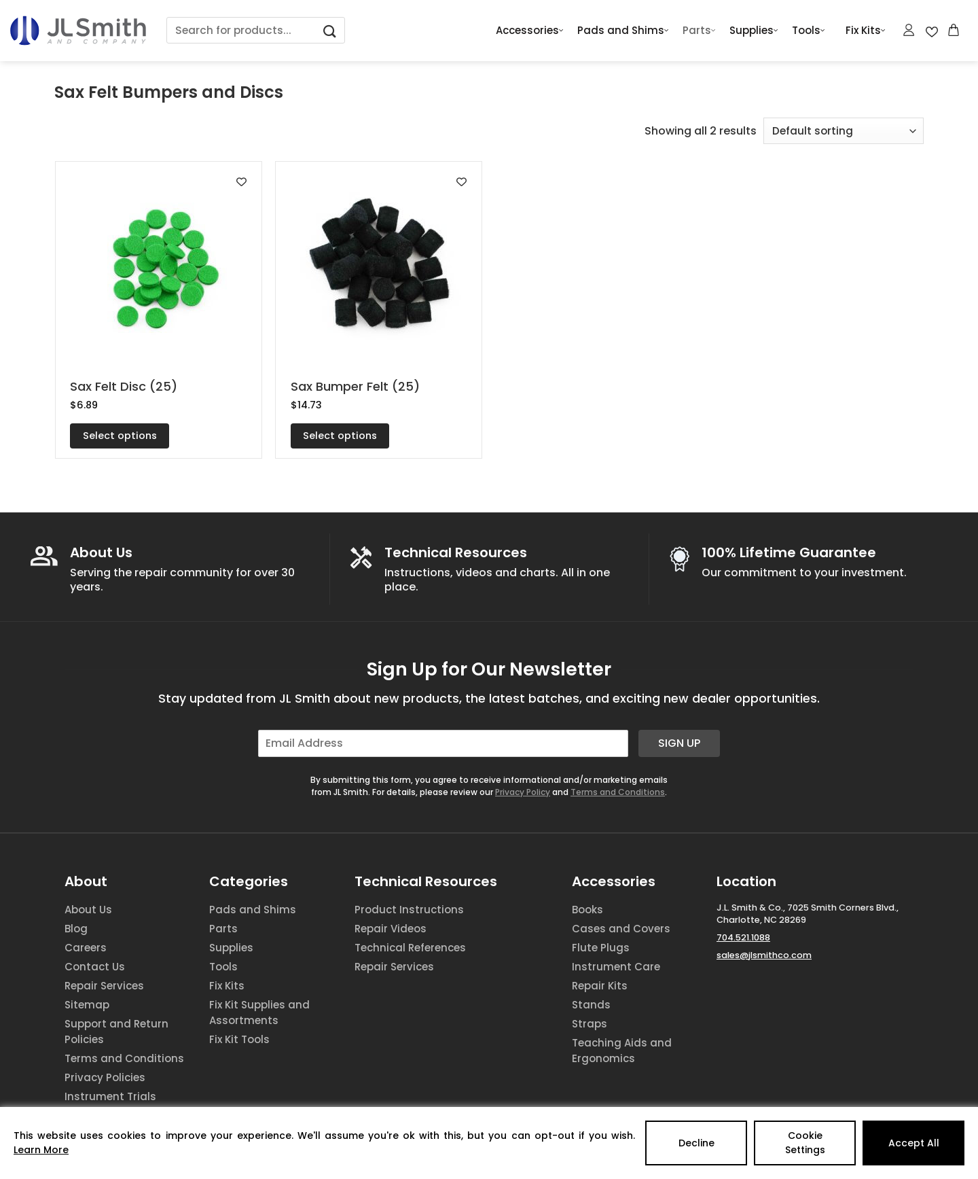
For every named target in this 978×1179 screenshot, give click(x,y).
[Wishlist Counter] (932, 30)
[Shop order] (843, 131)
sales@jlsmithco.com (764, 955)
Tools (808, 30)
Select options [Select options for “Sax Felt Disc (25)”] (120, 435)
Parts (699, 30)
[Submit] (330, 30)
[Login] (909, 30)
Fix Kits (866, 30)
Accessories (530, 30)
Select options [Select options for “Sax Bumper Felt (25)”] (340, 435)
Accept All (913, 1143)
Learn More (41, 1150)
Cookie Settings (805, 1143)
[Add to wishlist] (241, 181)
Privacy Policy (522, 792)
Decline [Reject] (696, 1143)
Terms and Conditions (617, 792)
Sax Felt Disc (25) (123, 386)
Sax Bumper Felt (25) (355, 386)
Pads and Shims (623, 30)
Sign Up (679, 743)
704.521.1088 (743, 937)
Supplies (753, 30)
